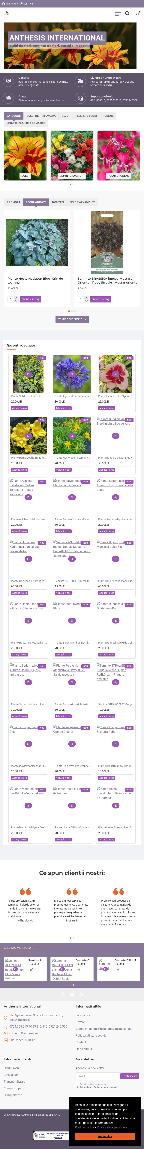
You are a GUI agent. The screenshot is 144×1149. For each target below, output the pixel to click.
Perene (108, 115)
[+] (16, 297)
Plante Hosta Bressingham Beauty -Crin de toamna (116, 827)
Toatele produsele (70, 319)
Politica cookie (84, 1127)
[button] (128, 1127)
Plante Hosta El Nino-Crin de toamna (73, 827)
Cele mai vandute (82, 202)
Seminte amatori (72, 175)
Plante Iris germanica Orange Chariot (73, 765)
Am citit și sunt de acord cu (97, 1086)
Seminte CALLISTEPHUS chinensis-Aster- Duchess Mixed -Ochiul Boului (84, 960)
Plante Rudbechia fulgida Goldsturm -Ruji (116, 642)
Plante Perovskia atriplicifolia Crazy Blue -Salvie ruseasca (73, 704)
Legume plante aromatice (26, 122)
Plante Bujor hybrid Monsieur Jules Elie (116, 580)
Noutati (58, 202)
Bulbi (25, 175)
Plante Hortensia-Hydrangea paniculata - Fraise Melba (29, 580)
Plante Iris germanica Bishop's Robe (116, 765)
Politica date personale (112, 1127)
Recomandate (36, 202)
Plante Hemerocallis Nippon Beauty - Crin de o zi (116, 396)
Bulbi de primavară (41, 115)
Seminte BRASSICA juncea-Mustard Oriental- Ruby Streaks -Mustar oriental (108, 280)
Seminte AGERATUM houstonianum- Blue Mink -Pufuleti (36, 960)
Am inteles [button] (105, 1136)
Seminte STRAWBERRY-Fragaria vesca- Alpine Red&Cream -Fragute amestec (116, 704)
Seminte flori (87, 115)
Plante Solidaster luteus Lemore (29, 396)
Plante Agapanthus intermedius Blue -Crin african (73, 396)
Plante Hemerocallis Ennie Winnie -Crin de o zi (29, 457)
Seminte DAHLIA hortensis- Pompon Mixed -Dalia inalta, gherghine (127, 960)
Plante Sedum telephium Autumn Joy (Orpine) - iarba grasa (116, 519)
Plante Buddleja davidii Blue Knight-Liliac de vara (116, 457)
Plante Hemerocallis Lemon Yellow (73, 457)
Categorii (14, 115)
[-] (16, 300)
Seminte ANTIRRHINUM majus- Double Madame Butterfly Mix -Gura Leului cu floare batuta (73, 580)
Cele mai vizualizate (19, 948)
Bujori (66, 115)
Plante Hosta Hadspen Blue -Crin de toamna (35, 280)
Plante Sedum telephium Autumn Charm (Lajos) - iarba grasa (29, 704)
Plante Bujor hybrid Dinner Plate (73, 642)
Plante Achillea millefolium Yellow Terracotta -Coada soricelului (29, 519)
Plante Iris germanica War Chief (29, 765)
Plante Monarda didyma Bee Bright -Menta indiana (29, 827)
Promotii (13, 202)
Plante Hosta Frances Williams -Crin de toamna (29, 642)
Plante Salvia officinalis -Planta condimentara (73, 519)
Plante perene (119, 175)
